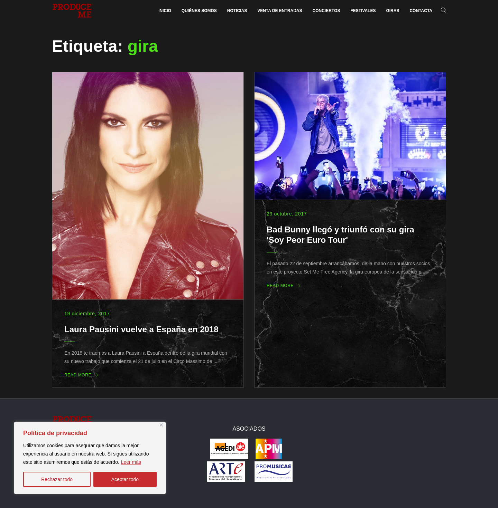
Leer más (131, 462)
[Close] (161, 424)
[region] (90, 458)
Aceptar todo (125, 479)
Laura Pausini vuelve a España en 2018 (141, 329)
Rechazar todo (57, 479)
